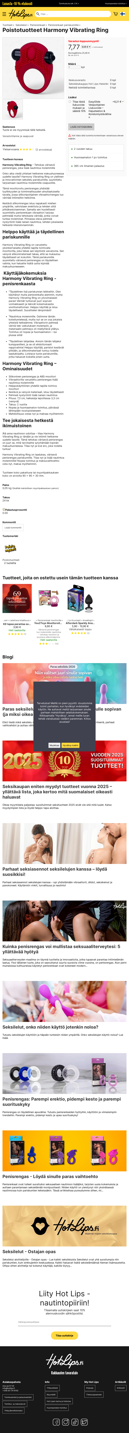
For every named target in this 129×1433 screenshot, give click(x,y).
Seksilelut (22, 25)
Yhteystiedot (52, 1388)
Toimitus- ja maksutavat (14, 1404)
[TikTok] (75, 1422)
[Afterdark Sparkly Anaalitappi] (80, 616)
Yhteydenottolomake (13, 1410)
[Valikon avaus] (4, 14)
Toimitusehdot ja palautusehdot (18, 1397)
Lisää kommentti (13, 527)
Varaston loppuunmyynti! (83, 41)
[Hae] (73, 14)
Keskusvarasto (77, 80)
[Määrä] (74, 67)
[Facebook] (57, 1422)
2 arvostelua (44, 149)
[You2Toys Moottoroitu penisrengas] (48, 616)
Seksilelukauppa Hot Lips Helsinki (88, 83)
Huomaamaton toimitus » (116, 3)
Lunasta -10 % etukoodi (17, 3)
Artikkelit (121, 1388)
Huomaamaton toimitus (57, 1408)
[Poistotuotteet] (10, 555)
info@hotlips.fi (8, 1388)
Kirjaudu (89, 1388)
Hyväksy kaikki (70, 745)
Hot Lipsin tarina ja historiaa (59, 1401)
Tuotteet (8, 25)
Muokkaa (54, 745)
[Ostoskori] (115, 14)
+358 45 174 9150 (10, 1390)
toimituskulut (98, 47)
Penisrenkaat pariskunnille (64, 25)
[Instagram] (66, 1422)
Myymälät (51, 1394)
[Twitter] (85, 1422)
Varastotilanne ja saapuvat (18, 136)
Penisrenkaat (38, 25)
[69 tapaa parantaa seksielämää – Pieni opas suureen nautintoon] (17, 616)
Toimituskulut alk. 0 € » (69, 3)
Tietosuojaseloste (94, 1394)
